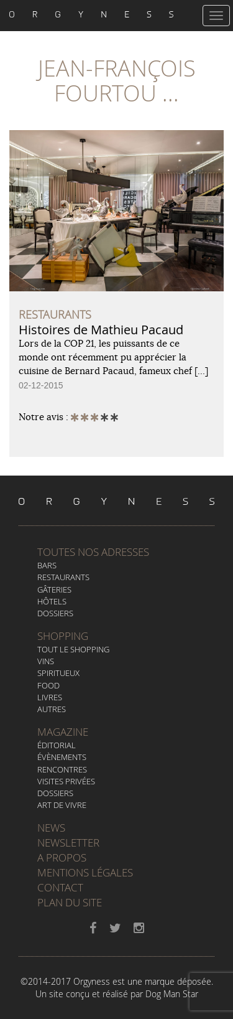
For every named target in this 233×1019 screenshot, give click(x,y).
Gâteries (54, 589)
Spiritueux (58, 673)
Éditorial (56, 745)
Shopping (62, 636)
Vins (45, 661)
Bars (47, 565)
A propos (61, 857)
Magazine (62, 732)
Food (48, 685)
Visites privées (66, 781)
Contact (60, 887)
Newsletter (68, 842)
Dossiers (55, 613)
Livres (49, 697)
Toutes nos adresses (93, 552)
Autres (51, 709)
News (51, 827)
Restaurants (63, 577)
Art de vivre (61, 804)
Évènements (61, 757)
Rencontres (62, 769)
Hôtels (51, 601)
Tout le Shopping (73, 649)
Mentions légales (85, 872)
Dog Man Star (171, 994)
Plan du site (69, 902)
